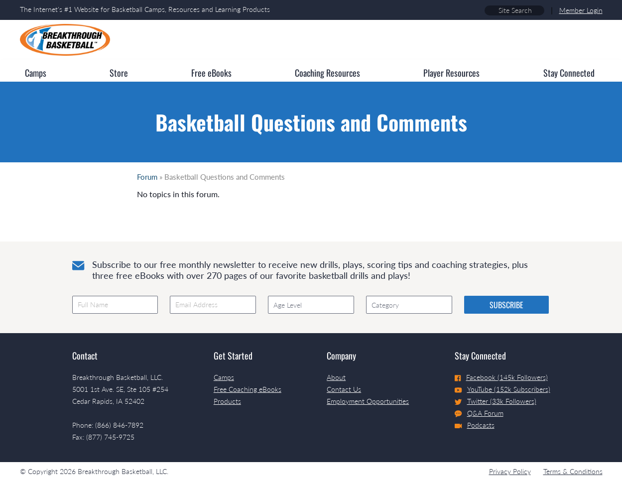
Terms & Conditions (573, 471)
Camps (224, 377)
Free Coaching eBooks (247, 389)
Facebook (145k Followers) (501, 377)
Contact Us (344, 389)
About (336, 377)
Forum (147, 176)
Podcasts (475, 425)
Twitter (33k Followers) (495, 401)
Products (227, 401)
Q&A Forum (479, 413)
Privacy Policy (510, 471)
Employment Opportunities (368, 401)
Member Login (581, 10)
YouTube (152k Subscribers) (502, 389)
